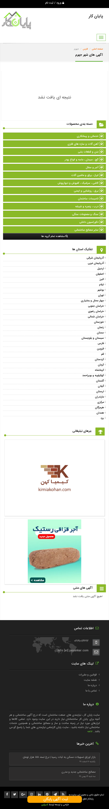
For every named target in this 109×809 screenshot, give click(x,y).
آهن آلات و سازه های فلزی (85, 144)
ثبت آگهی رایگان (54, 799)
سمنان (100, 333)
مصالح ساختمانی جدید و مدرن (78, 772)
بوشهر (100, 290)
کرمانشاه (99, 370)
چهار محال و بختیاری (92, 300)
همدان (100, 413)
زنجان (100, 327)
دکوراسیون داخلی (91, 222)
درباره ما (92, 685)
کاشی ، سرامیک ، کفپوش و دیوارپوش (81, 183)
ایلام (101, 284)
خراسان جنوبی (96, 306)
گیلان (101, 386)
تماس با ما (91, 691)
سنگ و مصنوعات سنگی (88, 214)
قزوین (100, 349)
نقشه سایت (90, 680)
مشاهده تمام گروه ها (54, 236)
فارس (85, 49)
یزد (102, 418)
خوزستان (99, 322)
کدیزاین (45, 805)
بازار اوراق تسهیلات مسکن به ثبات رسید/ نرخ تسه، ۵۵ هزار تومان (59, 757)
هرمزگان (99, 407)
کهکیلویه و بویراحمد (93, 375)
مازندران (99, 397)
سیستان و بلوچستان (92, 338)
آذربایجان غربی (96, 263)
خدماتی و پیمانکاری (90, 136)
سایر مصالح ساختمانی (89, 230)
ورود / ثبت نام (54, 3)
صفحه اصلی (97, 49)
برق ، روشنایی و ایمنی (89, 191)
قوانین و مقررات (88, 675)
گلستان (100, 381)
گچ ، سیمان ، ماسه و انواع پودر (84, 159)
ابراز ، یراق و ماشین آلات (87, 175)
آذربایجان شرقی (95, 258)
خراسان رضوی (96, 311)
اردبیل (100, 268)
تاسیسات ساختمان (91, 198)
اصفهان (100, 274)
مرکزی (100, 402)
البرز (102, 279)
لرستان (100, 391)
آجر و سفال (95, 167)
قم (102, 354)
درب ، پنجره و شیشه (89, 206)
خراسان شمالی (96, 316)
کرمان (101, 365)
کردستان (99, 359)
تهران (101, 295)
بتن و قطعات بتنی (91, 152)
